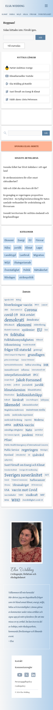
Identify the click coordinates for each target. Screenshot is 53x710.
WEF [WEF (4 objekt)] (42, 494)
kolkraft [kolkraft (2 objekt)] (7, 400)
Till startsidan (14, 45)
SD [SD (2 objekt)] (29, 455)
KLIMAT (4, 14)
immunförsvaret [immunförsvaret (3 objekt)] (11, 369)
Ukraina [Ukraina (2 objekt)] (7, 485)
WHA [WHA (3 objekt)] (6, 499)
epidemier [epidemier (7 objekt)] (28, 329)
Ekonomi (9, 240)
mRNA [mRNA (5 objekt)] (7, 425)
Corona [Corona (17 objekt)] (31, 309)
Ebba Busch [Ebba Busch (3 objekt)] (9, 324)
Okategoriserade (22, 262)
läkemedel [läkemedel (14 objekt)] (12, 405)
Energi (21, 240)
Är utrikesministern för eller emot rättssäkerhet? (20, 179)
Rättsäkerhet (40, 270)
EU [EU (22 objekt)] (39, 329)
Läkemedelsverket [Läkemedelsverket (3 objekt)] (30, 404)
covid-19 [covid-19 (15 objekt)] (11, 314)
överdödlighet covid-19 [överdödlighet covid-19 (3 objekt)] (33, 499)
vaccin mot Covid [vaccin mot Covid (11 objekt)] (24, 490)
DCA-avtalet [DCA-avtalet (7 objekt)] (27, 314)
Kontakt (18, 661)
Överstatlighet (12, 270)
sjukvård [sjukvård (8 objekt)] (38, 455)
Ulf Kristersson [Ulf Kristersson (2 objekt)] (36, 485)
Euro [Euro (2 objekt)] (46, 329)
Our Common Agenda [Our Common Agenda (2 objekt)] (12, 435)
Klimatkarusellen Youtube (21, 76)
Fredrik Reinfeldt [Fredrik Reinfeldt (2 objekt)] (29, 344)
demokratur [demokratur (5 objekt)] (33, 320)
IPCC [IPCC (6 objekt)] (36, 375)
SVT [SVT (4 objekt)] (47, 474)
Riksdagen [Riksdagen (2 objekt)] (44, 450)
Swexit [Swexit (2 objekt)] (6, 480)
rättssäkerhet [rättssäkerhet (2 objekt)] (21, 455)
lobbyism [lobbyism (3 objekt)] (45, 399)
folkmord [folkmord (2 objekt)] (39, 339)
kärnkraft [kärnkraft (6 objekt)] (18, 400)
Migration (38, 255)
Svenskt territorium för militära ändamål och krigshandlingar (26, 215)
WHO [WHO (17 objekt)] (15, 500)
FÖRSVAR (33, 14)
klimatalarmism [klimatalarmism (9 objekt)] (14, 390)
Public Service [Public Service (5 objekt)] (11, 450)
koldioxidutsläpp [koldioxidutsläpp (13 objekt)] (29, 395)
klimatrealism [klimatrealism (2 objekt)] (9, 395)
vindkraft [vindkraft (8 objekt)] (32, 495)
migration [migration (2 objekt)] (28, 420)
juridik (17, 248)
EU (30, 240)
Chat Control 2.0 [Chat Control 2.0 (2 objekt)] (16, 309)
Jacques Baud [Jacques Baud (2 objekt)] (9, 380)
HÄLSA (25, 14)
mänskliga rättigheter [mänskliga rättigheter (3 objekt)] (13, 429)
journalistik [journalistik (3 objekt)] (27, 384)
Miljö (7, 262)
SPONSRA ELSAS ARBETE (26, 146)
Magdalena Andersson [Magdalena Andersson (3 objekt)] (14, 409)
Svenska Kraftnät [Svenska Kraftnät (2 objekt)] (10, 470)
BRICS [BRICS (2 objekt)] (37, 304)
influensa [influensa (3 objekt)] (25, 369)
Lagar (39, 248)
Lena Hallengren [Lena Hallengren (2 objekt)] (32, 400)
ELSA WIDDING (14, 5)
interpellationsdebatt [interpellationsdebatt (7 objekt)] (17, 375)
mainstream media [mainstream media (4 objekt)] (35, 409)
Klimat (28, 248)
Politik (26, 270)
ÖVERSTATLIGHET (44, 14)
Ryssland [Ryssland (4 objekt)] (8, 454)
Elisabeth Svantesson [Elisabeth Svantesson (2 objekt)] (12, 329)
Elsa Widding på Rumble (21, 83)
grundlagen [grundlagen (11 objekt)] (36, 354)
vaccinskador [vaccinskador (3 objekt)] (10, 494)
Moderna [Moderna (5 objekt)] (39, 420)
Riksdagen (10, 277)
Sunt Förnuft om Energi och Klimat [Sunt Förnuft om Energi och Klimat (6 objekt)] (24, 465)
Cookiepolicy (20, 686)
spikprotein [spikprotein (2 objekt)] (8, 460)
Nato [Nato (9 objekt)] (29, 430)
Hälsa (7, 248)
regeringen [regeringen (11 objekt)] (30, 450)
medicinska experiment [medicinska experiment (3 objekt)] (22, 414)
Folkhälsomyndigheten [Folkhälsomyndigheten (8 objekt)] (19, 339)
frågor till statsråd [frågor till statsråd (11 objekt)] (17, 349)
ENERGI (12, 14)
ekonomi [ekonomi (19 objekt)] (24, 324)
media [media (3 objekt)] (7, 414)
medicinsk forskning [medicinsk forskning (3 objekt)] (13, 419)
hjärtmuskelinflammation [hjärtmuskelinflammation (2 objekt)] (13, 365)
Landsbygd (10, 255)
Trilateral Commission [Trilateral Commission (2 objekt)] (19, 480)
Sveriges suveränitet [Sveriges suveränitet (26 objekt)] (23, 475)
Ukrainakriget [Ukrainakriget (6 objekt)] (21, 485)
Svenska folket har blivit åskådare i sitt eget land (25, 168)
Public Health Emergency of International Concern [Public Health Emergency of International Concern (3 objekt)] (26, 444)
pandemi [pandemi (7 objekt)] (27, 435)
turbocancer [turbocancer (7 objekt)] (37, 480)
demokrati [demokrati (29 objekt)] (14, 319)
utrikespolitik (26, 277)
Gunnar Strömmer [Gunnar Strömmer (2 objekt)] (27, 360)
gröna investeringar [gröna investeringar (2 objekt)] (11, 360)
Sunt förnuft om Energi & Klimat (25, 91)
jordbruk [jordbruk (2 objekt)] (17, 385)
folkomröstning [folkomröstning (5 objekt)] (12, 345)
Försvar (40, 240)
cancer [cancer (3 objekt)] (44, 304)
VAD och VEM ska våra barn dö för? (20, 188)
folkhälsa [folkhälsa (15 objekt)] (17, 334)
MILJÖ (19, 14)
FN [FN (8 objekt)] (6, 334)
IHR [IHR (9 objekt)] (46, 365)
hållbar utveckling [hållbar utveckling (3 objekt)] (33, 364)
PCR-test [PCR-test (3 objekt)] (39, 434)
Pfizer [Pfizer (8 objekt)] (8, 440)
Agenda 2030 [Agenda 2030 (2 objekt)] (9, 299)
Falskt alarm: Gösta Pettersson (23, 99)
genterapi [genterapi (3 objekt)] (38, 349)
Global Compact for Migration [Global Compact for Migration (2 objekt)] (14, 354)
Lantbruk (24, 255)
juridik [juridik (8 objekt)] (39, 385)
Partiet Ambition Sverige (21, 67)
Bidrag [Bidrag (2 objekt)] (18, 299)
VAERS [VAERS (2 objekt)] (21, 495)
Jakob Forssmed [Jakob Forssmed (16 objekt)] (28, 380)
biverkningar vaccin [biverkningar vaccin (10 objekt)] (18, 304)
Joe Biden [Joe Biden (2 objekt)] (7, 385)
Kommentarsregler (23, 667)
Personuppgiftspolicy (23, 681)
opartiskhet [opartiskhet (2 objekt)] (39, 430)
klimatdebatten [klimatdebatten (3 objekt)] (34, 389)
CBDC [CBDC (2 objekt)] (6, 309)
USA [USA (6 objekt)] (6, 490)
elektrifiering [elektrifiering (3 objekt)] (39, 324)
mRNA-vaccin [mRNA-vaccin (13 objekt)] (24, 425)
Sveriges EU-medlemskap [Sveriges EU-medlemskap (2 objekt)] (28, 470)
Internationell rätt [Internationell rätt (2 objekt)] (38, 370)
